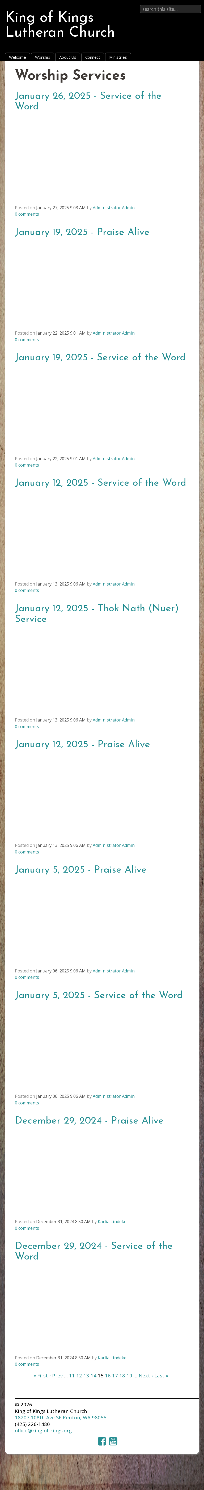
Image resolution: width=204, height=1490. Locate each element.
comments (27, 214)
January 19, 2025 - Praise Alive (82, 232)
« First (40, 1375)
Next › (146, 1375)
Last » (161, 1375)
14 (93, 1375)
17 (115, 1375)
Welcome (17, 57)
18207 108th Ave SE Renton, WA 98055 (61, 1417)
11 (72, 1375)
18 (122, 1375)
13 (86, 1375)
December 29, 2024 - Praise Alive (89, 1121)
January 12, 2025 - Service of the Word (100, 483)
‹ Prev (56, 1375)
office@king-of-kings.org (43, 1430)
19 (129, 1375)
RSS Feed (183, 74)
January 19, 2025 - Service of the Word (100, 358)
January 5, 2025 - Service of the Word (99, 996)
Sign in (193, 4)
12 (79, 1375)
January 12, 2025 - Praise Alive (82, 745)
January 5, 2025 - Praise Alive (81, 870)
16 (108, 1375)
